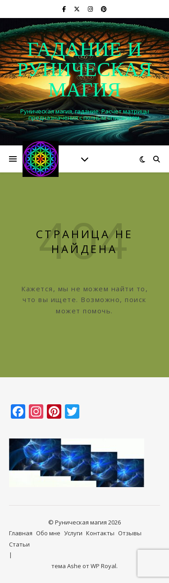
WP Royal (103, 566)
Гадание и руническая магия (84, 71)
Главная (20, 533)
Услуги (73, 533)
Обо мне (48, 533)
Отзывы (130, 533)
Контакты (100, 533)
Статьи (19, 544)
